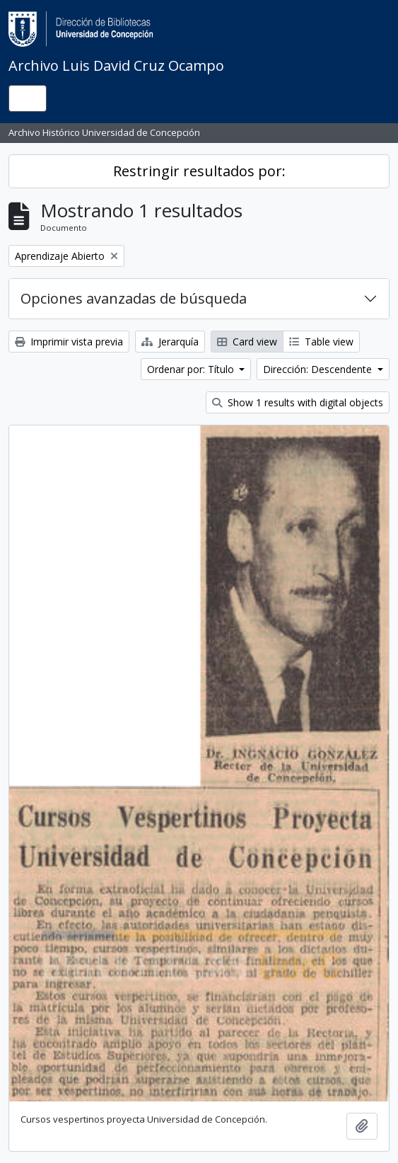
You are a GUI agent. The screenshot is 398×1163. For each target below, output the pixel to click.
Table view (321, 341)
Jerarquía (170, 341)
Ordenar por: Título (192, 369)
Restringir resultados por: (199, 171)
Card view (247, 341)
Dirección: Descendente (319, 369)
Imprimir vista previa (69, 341)
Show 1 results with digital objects (297, 402)
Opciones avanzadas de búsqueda (134, 298)
